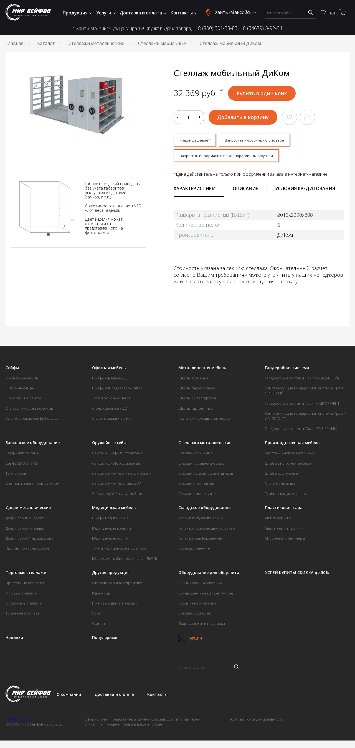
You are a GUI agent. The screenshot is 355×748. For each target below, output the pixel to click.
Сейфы (12, 370)
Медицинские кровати (111, 530)
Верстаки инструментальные (290, 455)
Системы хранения (194, 550)
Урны (96, 615)
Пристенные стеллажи (25, 585)
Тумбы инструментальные (287, 495)
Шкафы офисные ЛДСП (111, 380)
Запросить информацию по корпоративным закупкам (240, 158)
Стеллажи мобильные (162, 43)
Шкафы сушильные (281, 475)
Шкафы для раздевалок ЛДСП (117, 390)
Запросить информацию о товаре (269, 141)
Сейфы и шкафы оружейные (116, 465)
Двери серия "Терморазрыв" (30, 540)
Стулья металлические (111, 420)
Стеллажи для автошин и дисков (205, 475)
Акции (190, 640)
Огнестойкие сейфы (23, 400)
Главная (14, 43)
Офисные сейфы (20, 390)
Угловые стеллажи (21, 595)
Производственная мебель (292, 445)
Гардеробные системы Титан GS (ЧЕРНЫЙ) (301, 431)
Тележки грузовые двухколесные (206, 530)
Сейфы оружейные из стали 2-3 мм (121, 475)
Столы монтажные (280, 485)
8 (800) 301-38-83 (217, 28)
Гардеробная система (287, 370)
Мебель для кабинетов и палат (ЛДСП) (124, 560)
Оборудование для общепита (208, 575)
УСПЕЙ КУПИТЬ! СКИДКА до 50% (297, 575)
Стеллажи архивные (195, 455)
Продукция (77, 13)
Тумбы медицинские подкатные (119, 550)
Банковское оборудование (33, 445)
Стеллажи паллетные (196, 485)
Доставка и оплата (143, 13)
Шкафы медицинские (110, 520)
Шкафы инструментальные (288, 465)
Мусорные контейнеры (285, 540)
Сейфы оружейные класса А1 (117, 485)
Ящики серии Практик (283, 530)
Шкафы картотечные (196, 410)
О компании (69, 696)
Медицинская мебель (114, 510)
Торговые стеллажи (26, 575)
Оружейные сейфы (111, 445)
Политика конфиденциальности (256, 721)
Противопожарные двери (28, 550)
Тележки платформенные (200, 540)
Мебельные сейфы (22, 380)
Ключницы (101, 595)
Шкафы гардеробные (196, 390)
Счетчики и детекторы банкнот (32, 485)
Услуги (106, 13)
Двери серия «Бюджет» (25, 520)
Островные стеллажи (24, 605)
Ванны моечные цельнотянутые (205, 595)
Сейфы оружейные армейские (118, 495)
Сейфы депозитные (22, 455)
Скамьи (98, 625)
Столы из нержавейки (197, 605)
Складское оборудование (204, 510)
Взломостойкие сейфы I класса (32, 420)
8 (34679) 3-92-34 (262, 28)
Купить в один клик (262, 93)
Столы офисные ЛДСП (110, 410)
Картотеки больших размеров (204, 420)
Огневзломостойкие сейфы (30, 410)
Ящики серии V (278, 520)
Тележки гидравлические (200, 520)
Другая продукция (111, 575)
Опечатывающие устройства (117, 585)
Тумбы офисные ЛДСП (111, 400)
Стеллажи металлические (96, 43)
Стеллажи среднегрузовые (201, 465)
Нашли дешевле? (198, 141)
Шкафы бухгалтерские (197, 400)
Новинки (14, 640)
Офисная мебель (109, 370)
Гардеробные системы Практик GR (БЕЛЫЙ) (302, 380)
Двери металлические (28, 510)
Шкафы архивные (193, 380)
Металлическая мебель (202, 370)
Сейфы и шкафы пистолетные (117, 455)
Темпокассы (16, 475)
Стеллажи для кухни (194, 615)
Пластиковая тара (284, 510)
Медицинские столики (111, 540)
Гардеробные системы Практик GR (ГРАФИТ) (302, 405)
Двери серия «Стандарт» (26, 530)
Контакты (184, 13)
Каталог (46, 43)
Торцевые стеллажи (23, 615)
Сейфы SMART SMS (22, 465)
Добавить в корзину (243, 117)
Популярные (104, 640)
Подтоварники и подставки (201, 625)
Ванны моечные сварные (200, 585)
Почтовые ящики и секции (115, 605)
